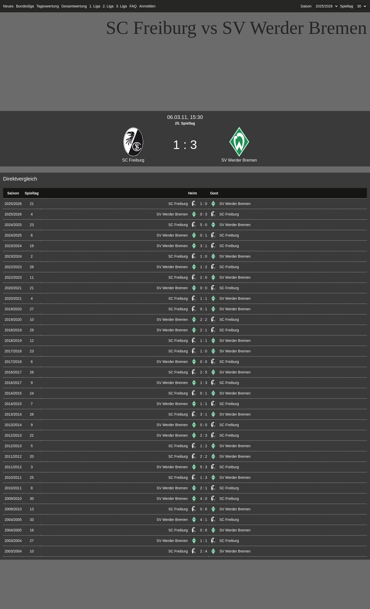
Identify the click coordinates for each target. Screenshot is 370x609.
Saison (306, 6)
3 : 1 (203, 246)
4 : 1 (203, 520)
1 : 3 (203, 383)
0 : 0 (203, 288)
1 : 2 (203, 267)
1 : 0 (203, 204)
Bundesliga (25, 6)
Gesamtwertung (74, 6)
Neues (8, 6)
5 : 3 (203, 467)
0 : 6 (203, 509)
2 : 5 (203, 372)
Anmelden (147, 6)
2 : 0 (203, 277)
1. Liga (94, 6)
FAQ (133, 6)
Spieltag (346, 6)
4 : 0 (203, 498)
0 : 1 (203, 235)
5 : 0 (203, 225)
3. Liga (121, 6)
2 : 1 (203, 330)
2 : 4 (203, 551)
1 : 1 (203, 298)
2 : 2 (203, 319)
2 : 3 (203, 435)
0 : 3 (203, 214)
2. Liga (108, 6)
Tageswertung (47, 6)
